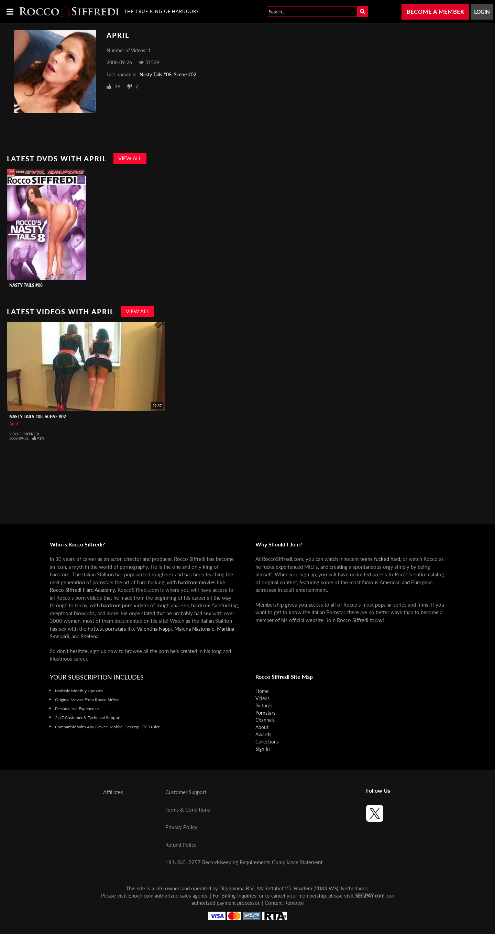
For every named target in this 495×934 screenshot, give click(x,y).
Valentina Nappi (154, 629)
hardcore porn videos (125, 605)
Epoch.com (140, 895)
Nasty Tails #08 (26, 285)
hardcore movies (197, 582)
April (13, 423)
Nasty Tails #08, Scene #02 (168, 74)
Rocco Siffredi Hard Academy (82, 590)
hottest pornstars (107, 629)
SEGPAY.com (369, 895)
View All (130, 158)
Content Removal (284, 903)
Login (482, 12)
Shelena (89, 636)
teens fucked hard (380, 559)
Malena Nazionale (194, 629)
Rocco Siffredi (24, 434)
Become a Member (435, 11)
